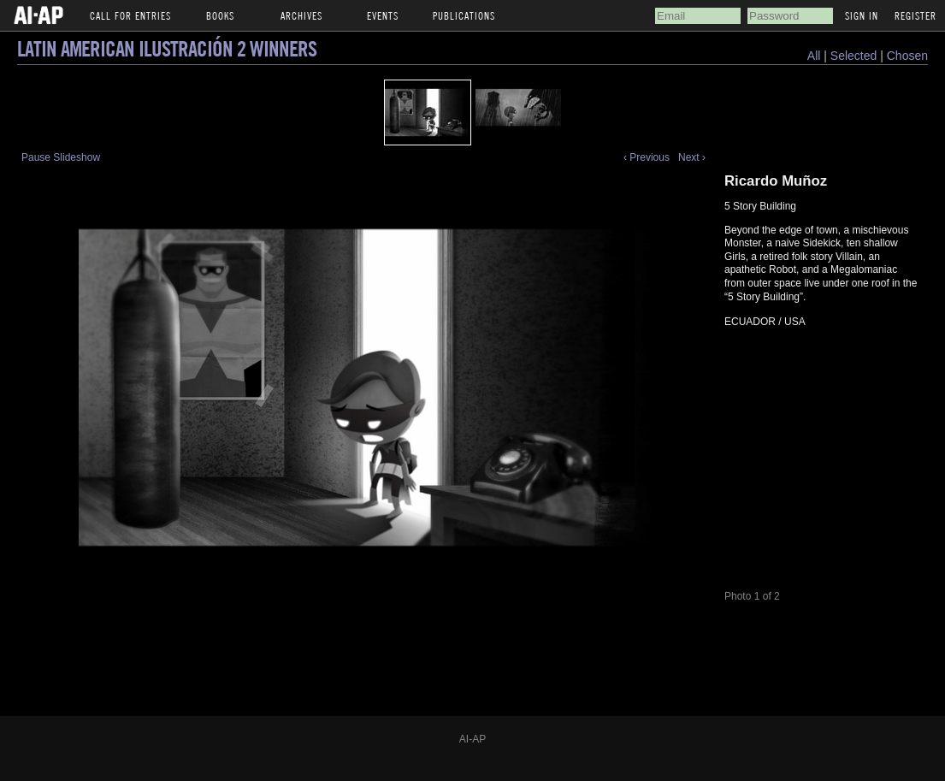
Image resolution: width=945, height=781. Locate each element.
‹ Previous (646, 157)
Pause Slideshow (60, 157)
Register (915, 15)
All (814, 55)
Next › (692, 157)
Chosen (907, 55)
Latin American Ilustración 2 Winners (166, 48)
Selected (855, 55)
